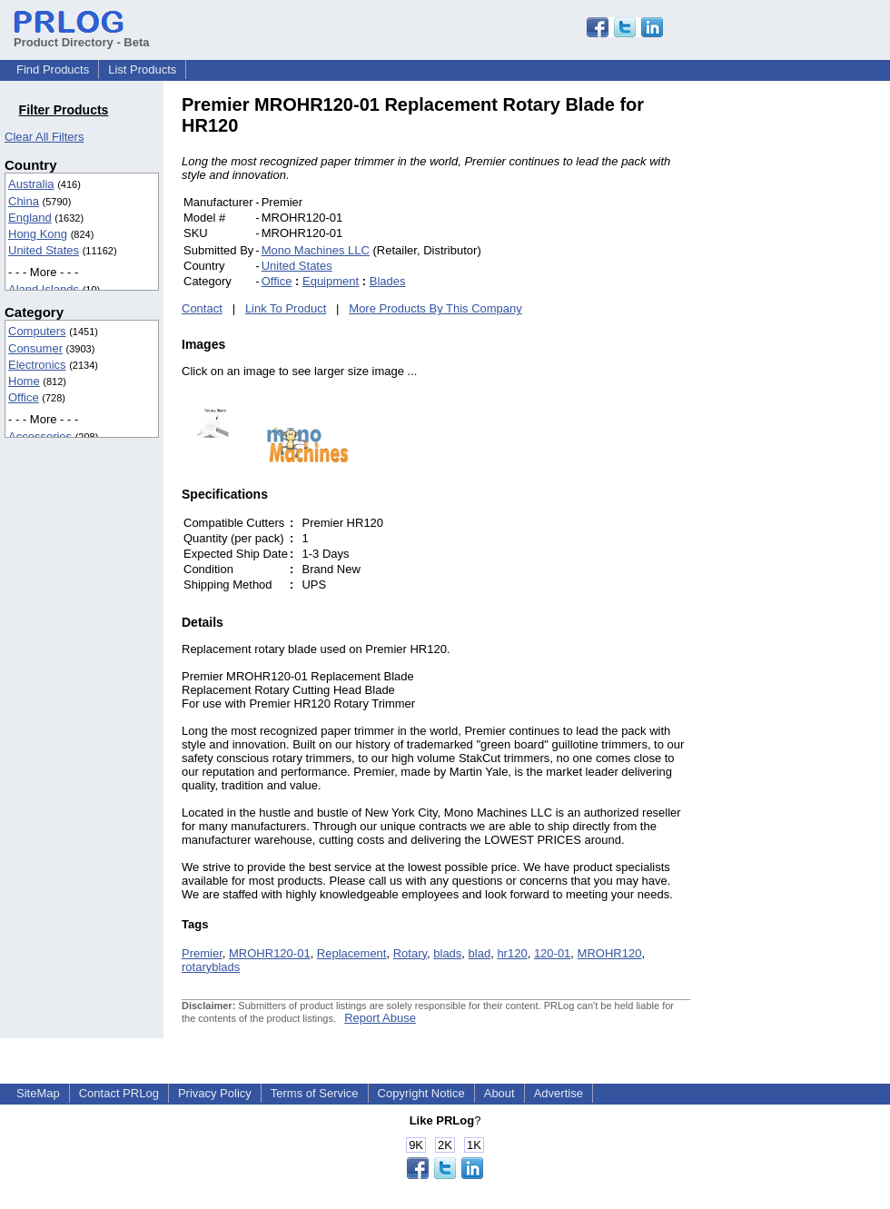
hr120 (512, 953)
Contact (202, 308)
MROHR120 (610, 953)
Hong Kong (37, 234)
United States (43, 250)
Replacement (352, 953)
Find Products (52, 69)
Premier (202, 953)
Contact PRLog (119, 1093)
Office (23, 397)
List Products (142, 69)
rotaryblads (211, 967)
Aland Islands (43, 289)
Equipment (330, 281)
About (499, 1093)
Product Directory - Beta (82, 35)
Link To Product (285, 308)
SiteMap (38, 1093)
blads (447, 953)
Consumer (35, 348)
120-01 (552, 953)
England (30, 217)
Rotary (410, 953)
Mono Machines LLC (316, 250)
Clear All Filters (44, 137)
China (23, 201)
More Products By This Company (435, 308)
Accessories (40, 436)
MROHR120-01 (270, 953)
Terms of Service (315, 1093)
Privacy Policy (215, 1093)
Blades (388, 281)
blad (480, 953)
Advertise (558, 1093)
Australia (31, 184)
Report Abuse (380, 1018)
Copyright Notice (421, 1093)
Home (24, 381)
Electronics (37, 365)
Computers (37, 331)
